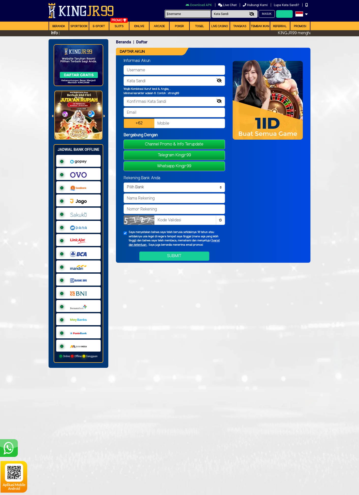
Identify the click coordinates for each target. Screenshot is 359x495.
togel (199, 26)
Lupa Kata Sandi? (287, 5)
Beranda (58, 26)
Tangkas (239, 26)
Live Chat (227, 5)
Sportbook (78, 26)
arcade (159, 26)
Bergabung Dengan (141, 135)
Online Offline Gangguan (78, 356)
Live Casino (219, 26)
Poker (179, 26)
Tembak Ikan (260, 26)
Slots (119, 26)
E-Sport (99, 26)
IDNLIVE (139, 26)
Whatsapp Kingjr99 (174, 166)
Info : (55, 33)
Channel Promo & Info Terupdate (174, 144)
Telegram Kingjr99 (174, 155)
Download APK (199, 5)
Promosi (300, 26)
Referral (280, 26)
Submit (174, 256)
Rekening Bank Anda (142, 178)
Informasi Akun (137, 60)
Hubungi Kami (255, 5)
